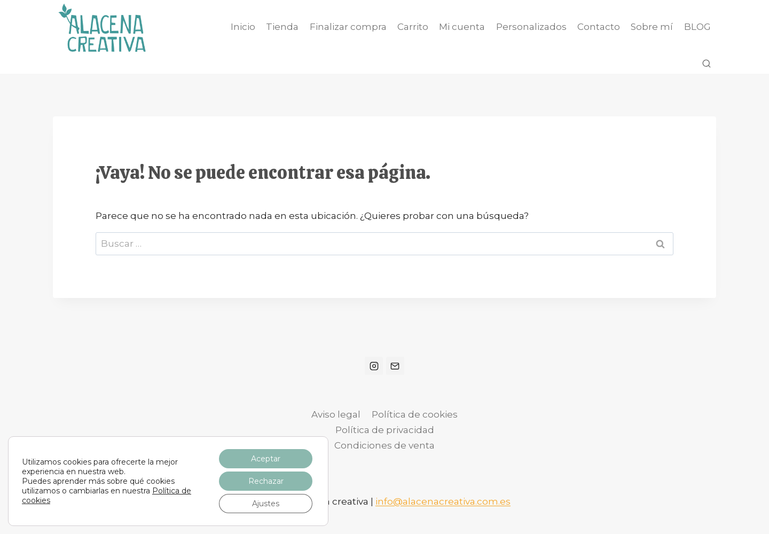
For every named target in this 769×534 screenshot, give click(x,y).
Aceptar (265, 459)
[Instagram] (374, 366)
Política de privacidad (384, 430)
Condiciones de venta (384, 445)
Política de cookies (415, 414)
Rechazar (266, 481)
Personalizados (531, 26)
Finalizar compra (348, 26)
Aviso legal (335, 414)
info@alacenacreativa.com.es (443, 501)
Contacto (598, 26)
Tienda (282, 26)
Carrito (412, 26)
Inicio (243, 26)
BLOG (697, 26)
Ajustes (265, 503)
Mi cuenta (462, 26)
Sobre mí (652, 26)
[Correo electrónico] (395, 366)
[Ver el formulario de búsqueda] (706, 64)
